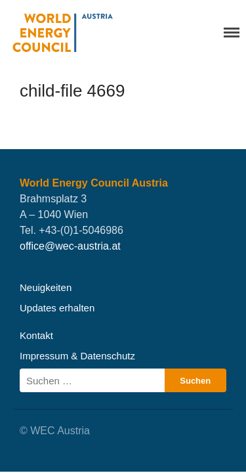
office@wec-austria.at (70, 246)
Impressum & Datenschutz (77, 355)
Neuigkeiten (46, 287)
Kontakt (36, 335)
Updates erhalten (57, 307)
